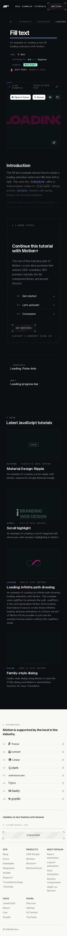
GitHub (30, 907)
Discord (31, 903)
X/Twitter (32, 912)
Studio (7, 872)
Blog (5, 854)
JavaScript (44, 22)
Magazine (8, 868)
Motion (30, 858)
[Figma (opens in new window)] (33, 783)
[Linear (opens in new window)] (33, 760)
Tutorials (40, 6)
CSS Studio (33, 854)
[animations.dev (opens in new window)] (33, 775)
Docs (17, 6)
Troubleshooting (13, 882)
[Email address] (35, 825)
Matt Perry (21, 70)
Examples (27, 6)
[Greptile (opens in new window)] (33, 799)
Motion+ (56, 6)
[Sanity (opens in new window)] (33, 791)
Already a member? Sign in (32, 336)
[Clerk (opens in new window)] (33, 768)
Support (8, 877)
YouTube (31, 917)
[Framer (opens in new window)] (33, 744)
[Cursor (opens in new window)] (33, 752)
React (6, 907)
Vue (5, 912)
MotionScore (34, 868)
